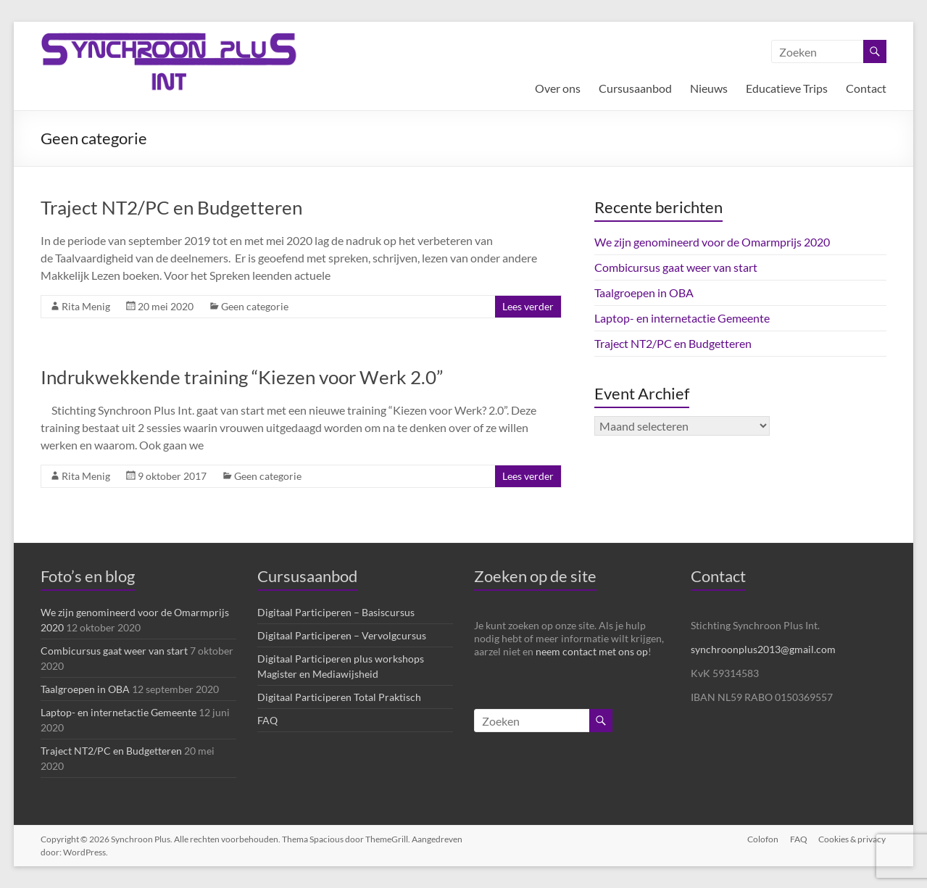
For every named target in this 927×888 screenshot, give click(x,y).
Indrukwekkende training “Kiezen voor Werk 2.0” (242, 377)
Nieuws (709, 88)
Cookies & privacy (852, 839)
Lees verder (528, 306)
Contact (866, 88)
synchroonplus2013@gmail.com (763, 649)
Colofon (762, 839)
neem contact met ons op (592, 651)
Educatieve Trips (787, 88)
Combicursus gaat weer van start (675, 267)
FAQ (267, 720)
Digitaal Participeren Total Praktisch (339, 697)
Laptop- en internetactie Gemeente (682, 318)
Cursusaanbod (635, 88)
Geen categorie (254, 306)
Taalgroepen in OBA (644, 292)
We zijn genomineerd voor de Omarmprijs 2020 (712, 242)
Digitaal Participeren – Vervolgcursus (341, 635)
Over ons (558, 88)
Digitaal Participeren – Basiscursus (336, 612)
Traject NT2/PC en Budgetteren (171, 207)
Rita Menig (86, 306)
